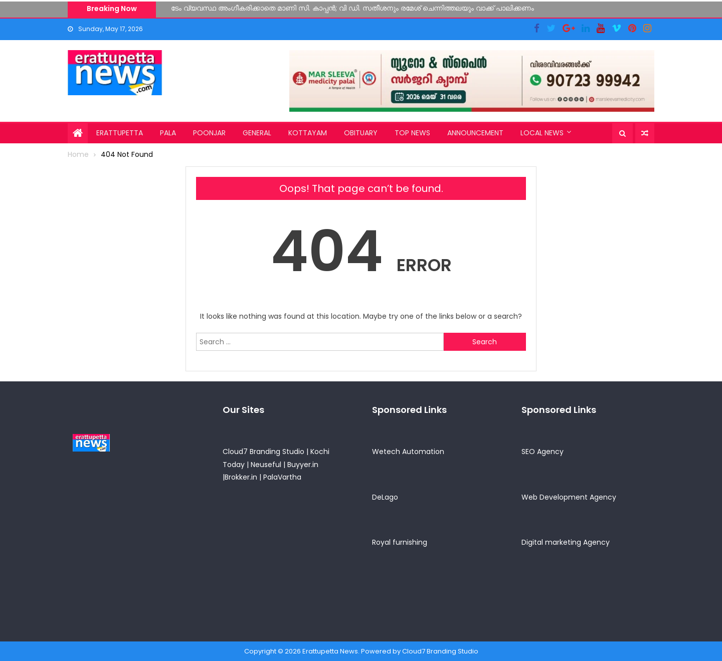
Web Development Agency (568, 497)
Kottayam (307, 133)
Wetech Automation (408, 452)
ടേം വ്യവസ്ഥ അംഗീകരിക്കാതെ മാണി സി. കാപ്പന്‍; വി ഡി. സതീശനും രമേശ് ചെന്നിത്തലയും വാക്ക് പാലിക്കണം (352, 8)
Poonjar (209, 133)
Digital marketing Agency (565, 542)
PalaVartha (282, 477)
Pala (168, 133)
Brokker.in (241, 477)
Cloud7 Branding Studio (263, 452)
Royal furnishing (399, 542)
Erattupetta (119, 133)
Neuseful (266, 465)
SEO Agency (542, 452)
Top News (412, 133)
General (257, 133)
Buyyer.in (302, 465)
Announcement (475, 133)
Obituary (361, 133)
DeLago (385, 497)
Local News (542, 133)
